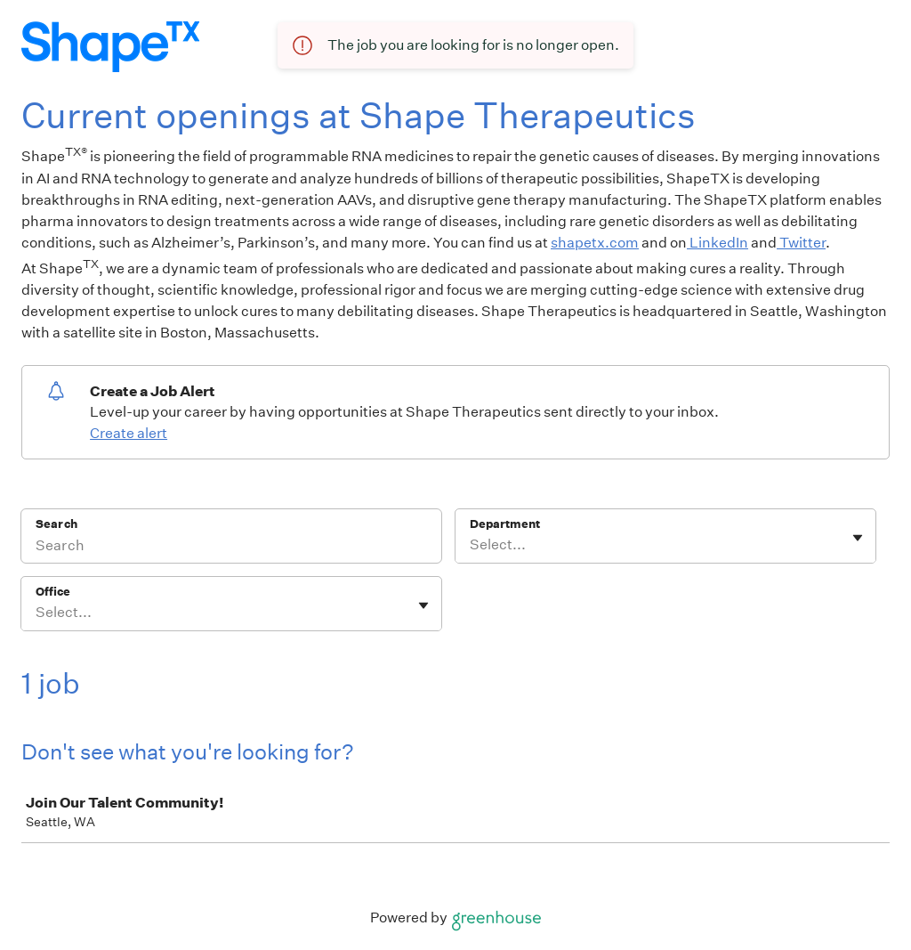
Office (53, 591)
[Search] (231, 547)
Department (505, 524)
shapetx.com (595, 242)
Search (56, 524)
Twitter (801, 242)
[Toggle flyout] (857, 537)
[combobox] (471, 545)
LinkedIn (717, 242)
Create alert (128, 433)
